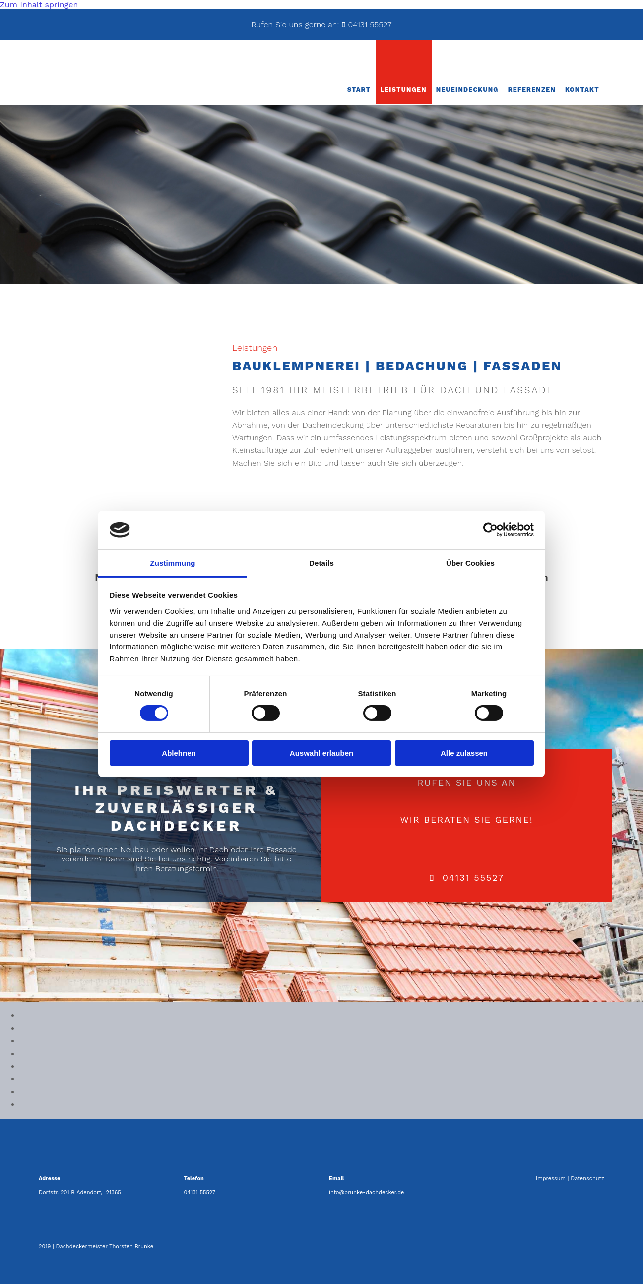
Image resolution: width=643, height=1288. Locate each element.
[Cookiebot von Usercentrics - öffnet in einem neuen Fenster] (490, 529)
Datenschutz (587, 1183)
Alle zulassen (464, 753)
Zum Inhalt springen (39, 4)
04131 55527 (369, 24)
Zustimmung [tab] (172, 563)
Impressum (551, 1183)
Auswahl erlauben (321, 753)
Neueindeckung (472, 93)
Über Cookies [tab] (470, 563)
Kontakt (583, 93)
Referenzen (534, 93)
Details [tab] (321, 563)
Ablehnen (178, 753)
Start (366, 93)
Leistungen (410, 93)
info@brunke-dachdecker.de (366, 1197)
